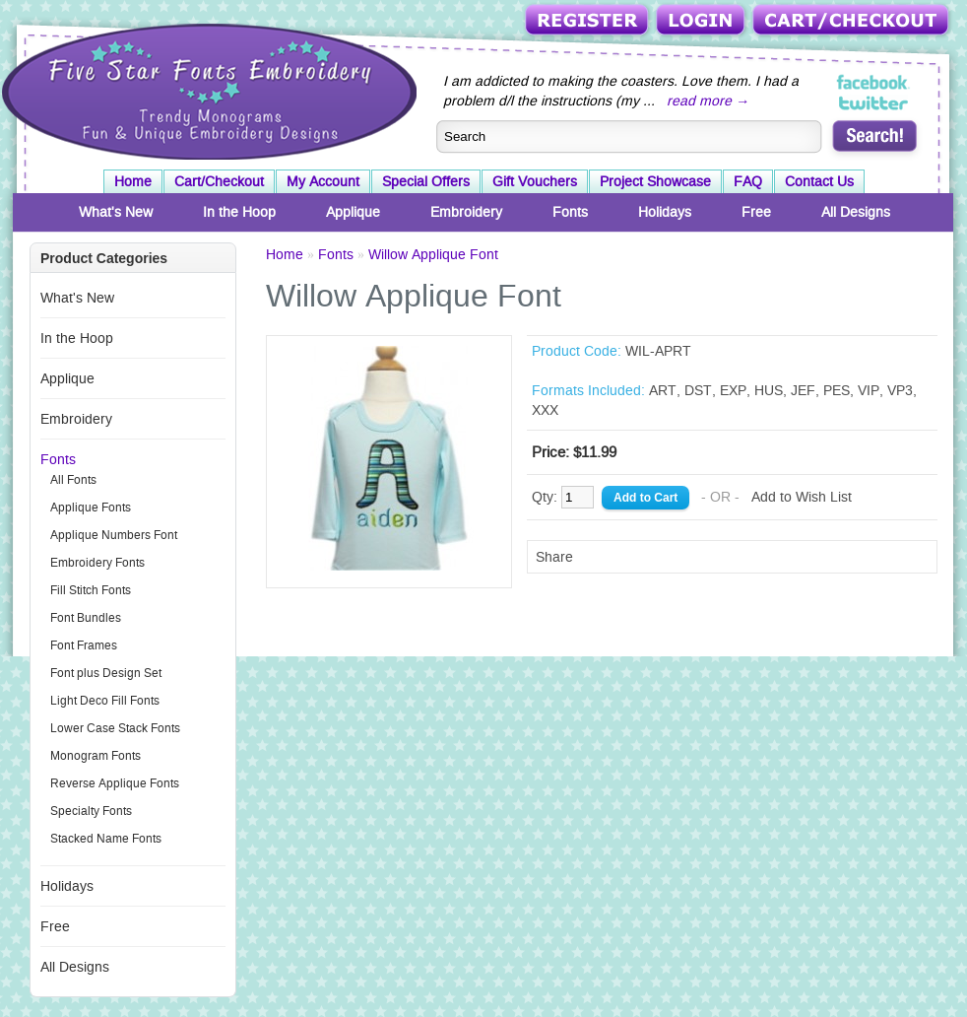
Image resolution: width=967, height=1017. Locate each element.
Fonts (570, 212)
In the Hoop (239, 212)
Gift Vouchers (534, 181)
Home (133, 181)
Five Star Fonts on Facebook (874, 83)
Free (756, 212)
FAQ (748, 181)
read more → (708, 100)
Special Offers (426, 181)
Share (554, 557)
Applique (353, 212)
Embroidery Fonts (97, 563)
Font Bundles (85, 618)
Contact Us (819, 181)
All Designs (855, 212)
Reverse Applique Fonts (114, 783)
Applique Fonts (90, 507)
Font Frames (83, 645)
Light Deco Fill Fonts (105, 701)
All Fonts (73, 480)
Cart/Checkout (852, 21)
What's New (116, 212)
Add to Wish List (801, 497)
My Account (323, 181)
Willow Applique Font (433, 254)
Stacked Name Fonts (105, 839)
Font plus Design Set (105, 673)
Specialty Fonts (91, 811)
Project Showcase (655, 181)
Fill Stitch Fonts (90, 590)
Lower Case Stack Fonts (115, 728)
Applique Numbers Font (113, 535)
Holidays (664, 212)
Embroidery (466, 212)
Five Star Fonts (207, 90)
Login (702, 21)
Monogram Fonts (95, 756)
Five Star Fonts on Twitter (874, 102)
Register (588, 21)
